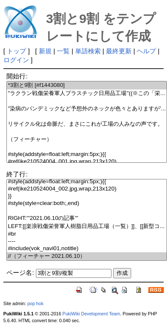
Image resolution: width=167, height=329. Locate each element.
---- (87, 241)
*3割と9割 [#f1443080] (87, 85)
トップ (16, 51)
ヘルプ (146, 51)
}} (87, 196)
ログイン (16, 59)
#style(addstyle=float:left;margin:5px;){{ (87, 154)
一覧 (63, 51)
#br (87, 234)
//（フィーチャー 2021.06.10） (87, 256)
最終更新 (119, 51)
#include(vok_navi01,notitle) (87, 248)
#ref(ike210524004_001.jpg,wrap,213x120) (87, 161)
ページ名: (20, 272)
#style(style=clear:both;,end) (87, 203)
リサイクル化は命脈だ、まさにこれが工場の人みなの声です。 (87, 124)
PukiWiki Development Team (91, 313)
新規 (45, 51)
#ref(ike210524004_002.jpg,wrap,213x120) (87, 189)
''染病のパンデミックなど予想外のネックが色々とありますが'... (87, 109)
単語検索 (88, 51)
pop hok (35, 303)
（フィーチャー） (87, 140)
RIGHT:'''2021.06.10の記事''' (87, 218)
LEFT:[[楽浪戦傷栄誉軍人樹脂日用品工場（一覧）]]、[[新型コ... (87, 226)
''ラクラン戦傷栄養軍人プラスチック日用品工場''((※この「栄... (87, 93)
